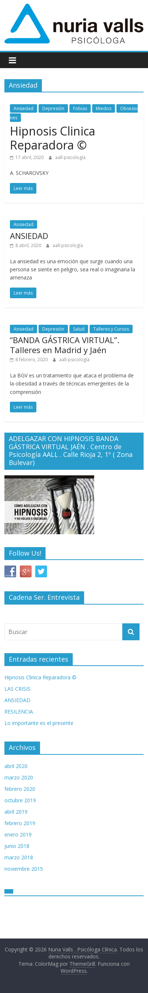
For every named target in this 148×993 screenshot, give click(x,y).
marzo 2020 (18, 777)
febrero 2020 (19, 788)
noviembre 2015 (23, 868)
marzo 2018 (18, 857)
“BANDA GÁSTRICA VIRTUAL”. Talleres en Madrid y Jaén (64, 344)
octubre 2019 (20, 800)
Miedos (103, 108)
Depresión (53, 108)
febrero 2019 (19, 823)
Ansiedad (23, 108)
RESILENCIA (18, 711)
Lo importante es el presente (38, 722)
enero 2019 (18, 834)
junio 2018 (16, 845)
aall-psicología (70, 157)
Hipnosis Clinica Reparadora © (52, 138)
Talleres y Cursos (111, 329)
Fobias (80, 108)
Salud (78, 329)
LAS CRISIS (17, 688)
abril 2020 (16, 766)
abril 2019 (16, 811)
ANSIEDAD (29, 235)
